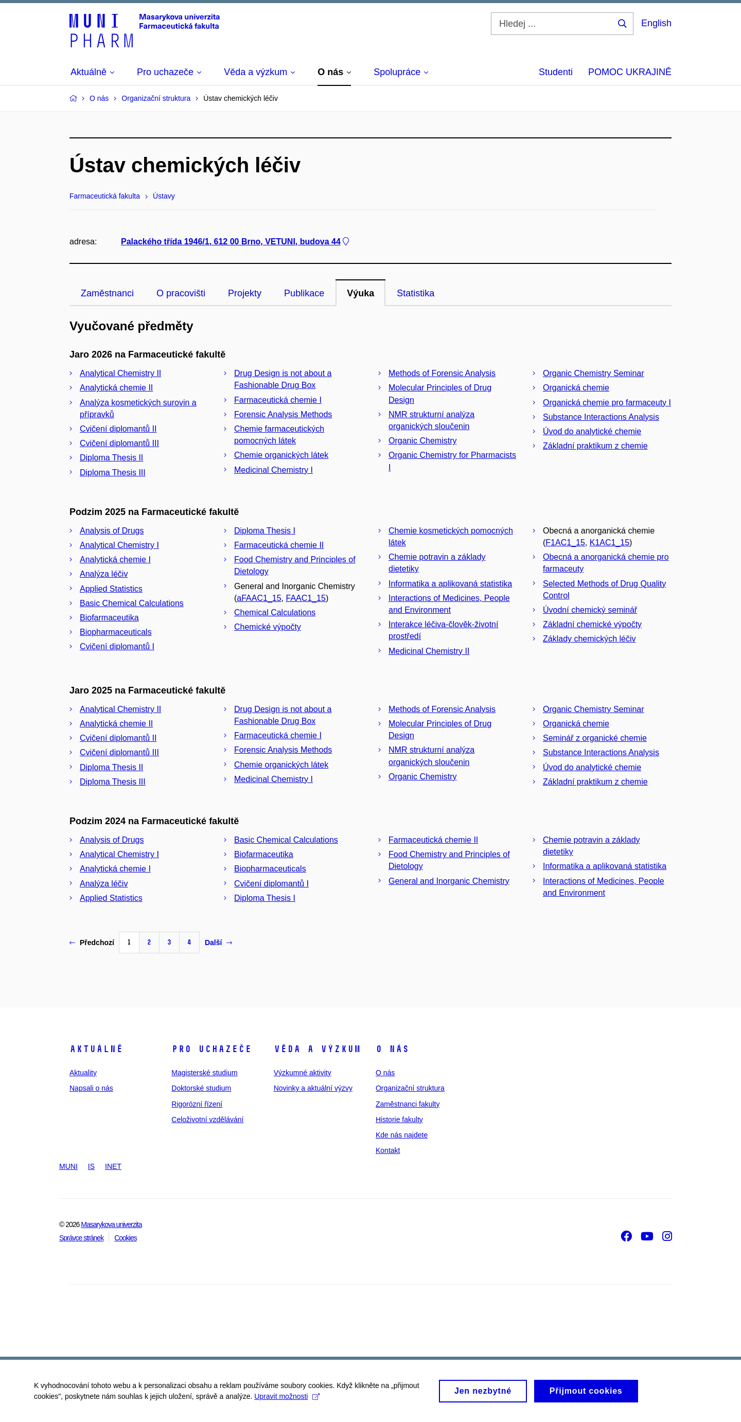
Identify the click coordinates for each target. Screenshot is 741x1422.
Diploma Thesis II (111, 457)
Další (218, 942)
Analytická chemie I (115, 559)
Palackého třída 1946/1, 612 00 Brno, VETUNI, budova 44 (236, 241)
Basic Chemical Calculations (132, 603)
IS (91, 1166)
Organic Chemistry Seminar (593, 373)
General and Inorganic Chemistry (449, 881)
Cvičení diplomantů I (117, 646)
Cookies (125, 1238)
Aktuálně (96, 1049)
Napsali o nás (91, 1088)
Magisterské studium (204, 1073)
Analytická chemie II (116, 387)
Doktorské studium (201, 1088)
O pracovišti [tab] (180, 293)
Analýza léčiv (104, 574)
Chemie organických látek (281, 455)
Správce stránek (81, 1238)
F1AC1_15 (565, 542)
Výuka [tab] (360, 293)
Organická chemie (576, 387)
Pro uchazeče (211, 1049)
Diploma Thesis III (113, 472)
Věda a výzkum (317, 1049)
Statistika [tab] (415, 293)
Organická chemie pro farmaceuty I (607, 402)
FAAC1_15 (306, 598)
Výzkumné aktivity (302, 1073)
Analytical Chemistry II (120, 373)
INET (113, 1166)
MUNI (68, 1166)
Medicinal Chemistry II (429, 651)
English (656, 23)
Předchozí (91, 942)
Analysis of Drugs (112, 530)
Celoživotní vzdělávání (207, 1119)
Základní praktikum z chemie (595, 445)
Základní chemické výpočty (592, 624)
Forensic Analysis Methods (283, 414)
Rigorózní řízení (196, 1104)
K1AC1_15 (609, 542)
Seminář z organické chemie (595, 738)
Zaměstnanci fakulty (408, 1104)
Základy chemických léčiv (589, 638)
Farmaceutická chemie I (278, 400)
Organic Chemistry (422, 440)
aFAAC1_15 (259, 598)
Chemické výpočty (267, 627)
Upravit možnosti (289, 1398)
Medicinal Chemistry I (273, 470)
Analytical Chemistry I (119, 545)
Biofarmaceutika (109, 617)
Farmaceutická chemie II (279, 545)
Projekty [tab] (244, 293)
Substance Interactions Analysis (601, 417)
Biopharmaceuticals (116, 632)
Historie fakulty (399, 1119)
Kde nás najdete (402, 1135)
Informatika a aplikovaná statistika (450, 583)
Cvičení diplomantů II (118, 428)
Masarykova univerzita (111, 1224)
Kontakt (388, 1150)
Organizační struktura (410, 1088)
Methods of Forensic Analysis (442, 373)
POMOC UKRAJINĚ (630, 72)
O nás (392, 1049)
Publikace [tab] (304, 293)
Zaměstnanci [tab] (107, 293)
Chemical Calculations (274, 612)
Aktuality (83, 1073)
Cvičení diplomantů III (119, 443)
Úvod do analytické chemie (592, 431)
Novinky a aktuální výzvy (313, 1088)
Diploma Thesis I (264, 530)
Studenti (556, 72)
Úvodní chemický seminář (590, 610)
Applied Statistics (111, 588)
